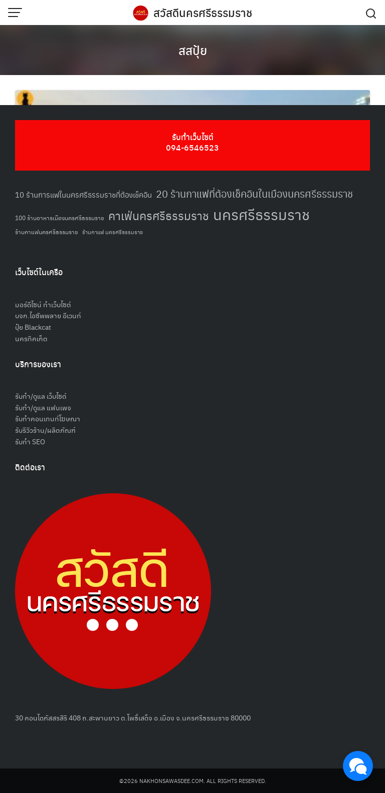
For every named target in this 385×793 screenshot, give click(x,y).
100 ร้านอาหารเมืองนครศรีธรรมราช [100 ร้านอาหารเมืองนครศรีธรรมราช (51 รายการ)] (59, 217)
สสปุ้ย (192, 50)
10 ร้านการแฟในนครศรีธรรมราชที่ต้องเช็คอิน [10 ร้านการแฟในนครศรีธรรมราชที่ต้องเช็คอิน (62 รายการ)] (83, 194)
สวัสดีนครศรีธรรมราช (202, 13)
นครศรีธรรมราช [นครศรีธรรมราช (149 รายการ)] (261, 214)
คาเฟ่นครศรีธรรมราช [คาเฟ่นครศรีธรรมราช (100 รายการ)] (158, 215)
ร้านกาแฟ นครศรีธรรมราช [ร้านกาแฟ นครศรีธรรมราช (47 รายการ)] (112, 232)
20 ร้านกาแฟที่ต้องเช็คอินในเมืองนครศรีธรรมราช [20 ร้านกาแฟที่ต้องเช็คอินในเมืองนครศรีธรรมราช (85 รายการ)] (254, 194)
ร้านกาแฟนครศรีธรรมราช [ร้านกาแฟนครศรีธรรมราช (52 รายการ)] (46, 231)
